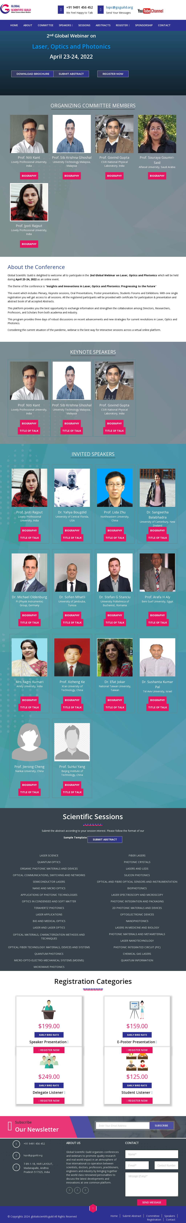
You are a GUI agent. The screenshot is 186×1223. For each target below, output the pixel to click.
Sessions (84, 25)
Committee (45, 25)
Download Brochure (33, 74)
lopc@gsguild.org (119, 7)
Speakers (65, 25)
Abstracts (103, 25)
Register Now (113, 74)
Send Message (151, 1202)
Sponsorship (144, 25)
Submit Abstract (71, 74)
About (27, 25)
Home (14, 25)
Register (122, 25)
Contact (164, 25)
